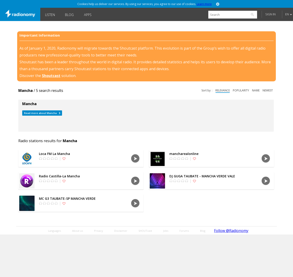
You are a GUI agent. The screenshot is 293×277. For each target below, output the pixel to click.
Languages (54, 230)
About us (77, 230)
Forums (184, 230)
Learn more (204, 4)
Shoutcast (51, 75)
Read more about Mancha (40, 113)
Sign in (270, 14)
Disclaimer (120, 230)
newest (268, 90)
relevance (222, 90)
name (256, 90)
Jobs (165, 230)
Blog (69, 15)
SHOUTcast (145, 230)
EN (287, 14)
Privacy (98, 230)
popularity (241, 90)
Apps (88, 15)
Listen (50, 15)
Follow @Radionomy (231, 230)
